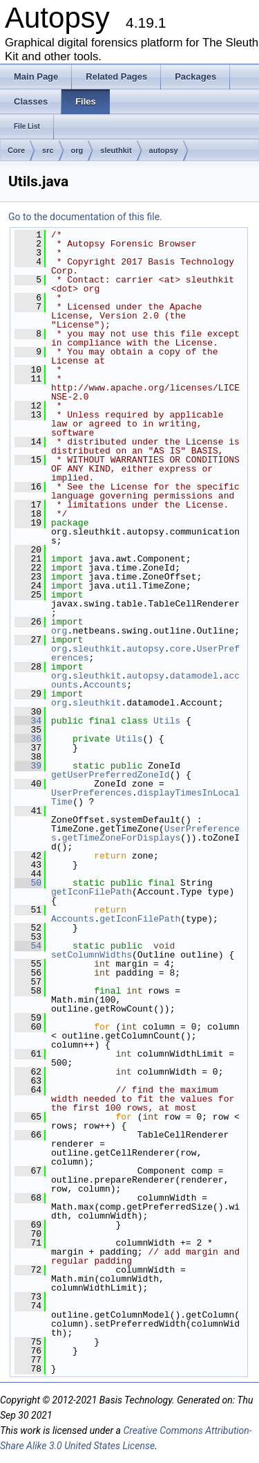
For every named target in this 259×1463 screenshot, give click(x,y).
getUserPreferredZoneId (110, 775)
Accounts (105, 685)
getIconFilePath (91, 892)
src (48, 150)
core (180, 649)
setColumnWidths (91, 955)
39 (28, 766)
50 (28, 883)
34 (28, 721)
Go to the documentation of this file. (85, 216)
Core (16, 150)
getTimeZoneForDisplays (121, 838)
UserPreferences (91, 793)
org (77, 150)
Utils (166, 721)
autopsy (163, 150)
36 (28, 739)
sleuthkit (115, 150)
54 (28, 946)
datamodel (194, 676)
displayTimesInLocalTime (145, 797)
